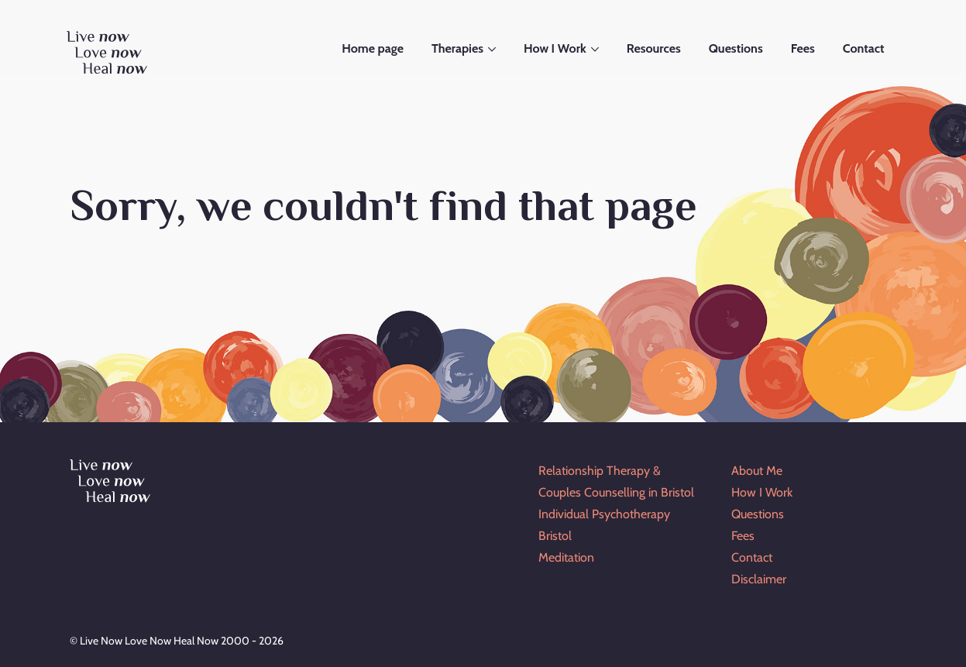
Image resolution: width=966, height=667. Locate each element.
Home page (373, 48)
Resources (654, 48)
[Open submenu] (493, 49)
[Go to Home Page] (108, 56)
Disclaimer (758, 579)
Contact (864, 48)
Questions (736, 48)
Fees (803, 48)
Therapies (457, 48)
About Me (756, 470)
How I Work (555, 48)
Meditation (566, 557)
